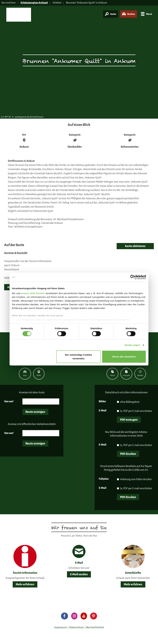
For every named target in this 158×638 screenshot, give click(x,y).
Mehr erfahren (25, 584)
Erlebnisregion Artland (34, 2)
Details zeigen (132, 345)
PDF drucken (128, 453)
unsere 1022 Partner (33, 293)
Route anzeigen (35, 411)
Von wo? (9, 401)
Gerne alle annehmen (124, 356)
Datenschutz (76, 627)
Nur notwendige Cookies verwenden (78, 356)
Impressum (60, 627)
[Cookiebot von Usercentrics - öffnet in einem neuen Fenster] (132, 277)
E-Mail (102, 410)
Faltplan (104, 478)
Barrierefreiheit (95, 627)
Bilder (102, 401)
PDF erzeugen (129, 419)
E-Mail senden (79, 574)
